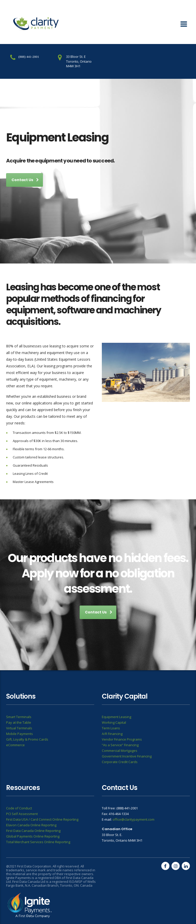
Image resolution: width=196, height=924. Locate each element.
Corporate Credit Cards (120, 762)
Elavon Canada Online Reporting (31, 825)
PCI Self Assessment (22, 813)
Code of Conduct (19, 808)
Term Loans (111, 728)
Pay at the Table (18, 722)
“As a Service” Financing (120, 745)
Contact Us (25, 179)
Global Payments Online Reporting (32, 836)
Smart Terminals (18, 716)
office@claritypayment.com (133, 819)
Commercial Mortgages (119, 750)
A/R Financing (112, 733)
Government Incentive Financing (127, 756)
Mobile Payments (19, 733)
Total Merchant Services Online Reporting (38, 842)
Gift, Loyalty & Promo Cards (27, 739)
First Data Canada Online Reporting (33, 830)
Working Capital (114, 722)
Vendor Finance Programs (122, 739)
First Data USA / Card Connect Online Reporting (42, 819)
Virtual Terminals (19, 728)
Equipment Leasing (116, 716)
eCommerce (15, 745)
